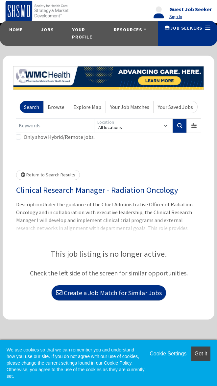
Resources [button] (128, 30)
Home (16, 30)
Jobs (47, 30)
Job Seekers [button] (187, 28)
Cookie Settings (168, 353)
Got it (201, 353)
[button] (194, 125)
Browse (56, 107)
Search (31, 107)
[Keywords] (55, 125)
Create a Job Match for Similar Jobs (109, 293)
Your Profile (82, 33)
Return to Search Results (48, 175)
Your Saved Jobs (175, 107)
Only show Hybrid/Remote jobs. (59, 137)
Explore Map (87, 107)
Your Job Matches (129, 107)
